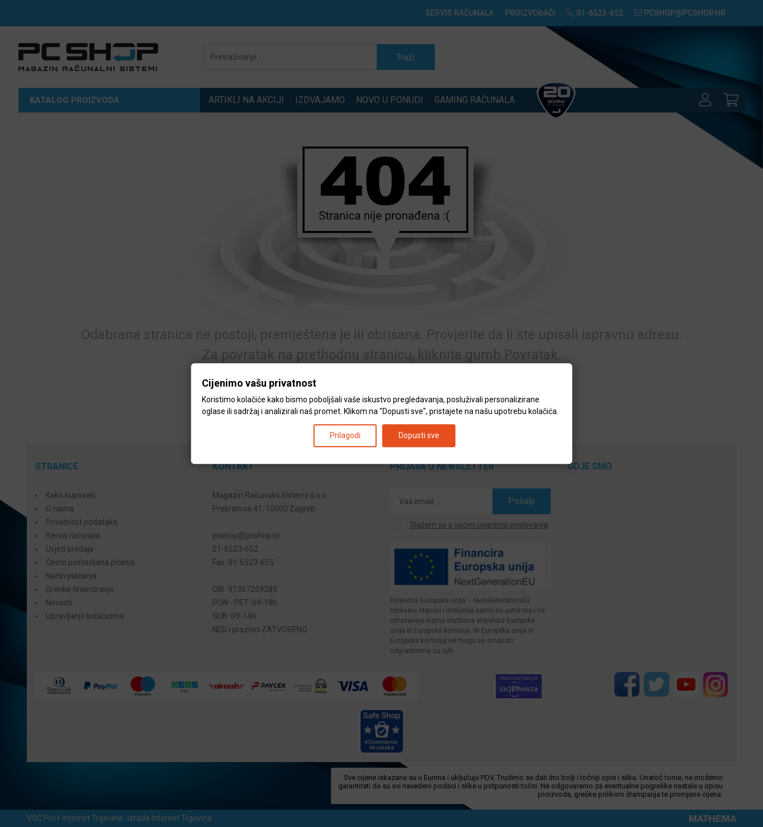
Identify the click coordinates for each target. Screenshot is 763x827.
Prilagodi (345, 435)
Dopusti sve (419, 435)
